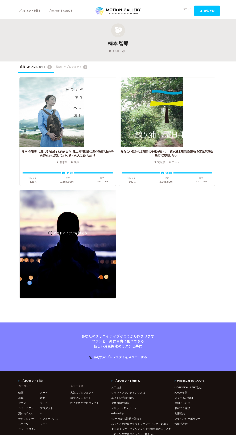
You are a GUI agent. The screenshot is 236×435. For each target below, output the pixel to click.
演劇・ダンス (25, 279)
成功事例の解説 (120, 269)
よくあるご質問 (184, 264)
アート (44, 259)
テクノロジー (26, 285)
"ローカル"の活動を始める (126, 285)
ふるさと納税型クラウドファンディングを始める (138, 290)
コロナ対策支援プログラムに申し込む (133, 300)
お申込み (116, 253)
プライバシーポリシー (188, 285)
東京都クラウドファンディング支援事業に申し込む (138, 295)
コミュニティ (26, 274)
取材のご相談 (182, 274)
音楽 (42, 264)
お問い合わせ (182, 269)
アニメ (22, 269)
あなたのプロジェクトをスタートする (118, 223)
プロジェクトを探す (31, 11)
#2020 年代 (181, 259)
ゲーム (44, 269)
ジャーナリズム (27, 295)
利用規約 (180, 279)
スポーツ (23, 290)
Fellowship (117, 279)
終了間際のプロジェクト (83, 269)
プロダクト (46, 274)
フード (44, 290)
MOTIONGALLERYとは (188, 253)
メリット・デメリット (123, 274)
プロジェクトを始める (63, 11)
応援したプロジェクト (36, 69)
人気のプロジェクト (82, 259)
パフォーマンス (49, 285)
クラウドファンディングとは (128, 259)
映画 (20, 259)
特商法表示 (181, 290)
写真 (20, 264)
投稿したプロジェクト (72, 69)
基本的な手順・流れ (122, 264)
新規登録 (207, 11)
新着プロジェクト (80, 264)
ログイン (184, 11)
